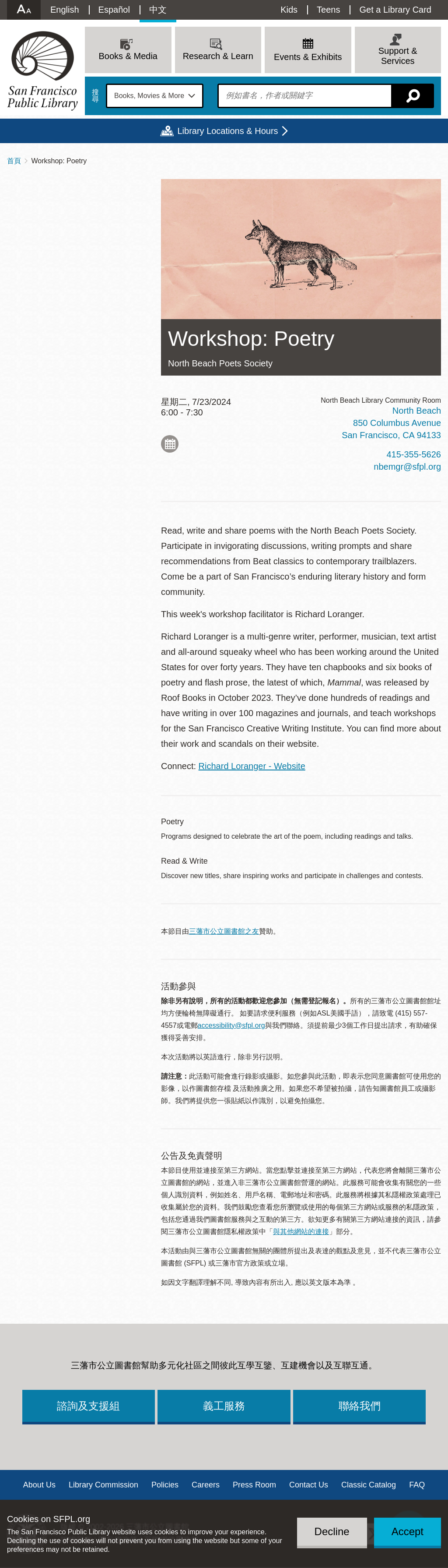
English (64, 9)
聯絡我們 (360, 1406)
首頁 (14, 161)
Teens (328, 9)
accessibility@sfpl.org (231, 1025)
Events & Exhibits (308, 57)
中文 (158, 9)
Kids (289, 9)
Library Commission (103, 1484)
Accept (408, 1531)
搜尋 (95, 96)
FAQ (417, 1484)
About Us (39, 1484)
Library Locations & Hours (227, 131)
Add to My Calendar (169, 444)
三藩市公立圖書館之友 (224, 931)
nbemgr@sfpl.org (407, 466)
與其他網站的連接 (301, 1231)
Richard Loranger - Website (252, 766)
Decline (332, 1531)
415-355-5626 (413, 454)
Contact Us (308, 1484)
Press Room (254, 1484)
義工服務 (224, 1406)
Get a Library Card (395, 9)
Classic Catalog (368, 1484)
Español (114, 9)
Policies (164, 1484)
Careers (206, 1484)
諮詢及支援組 (88, 1406)
